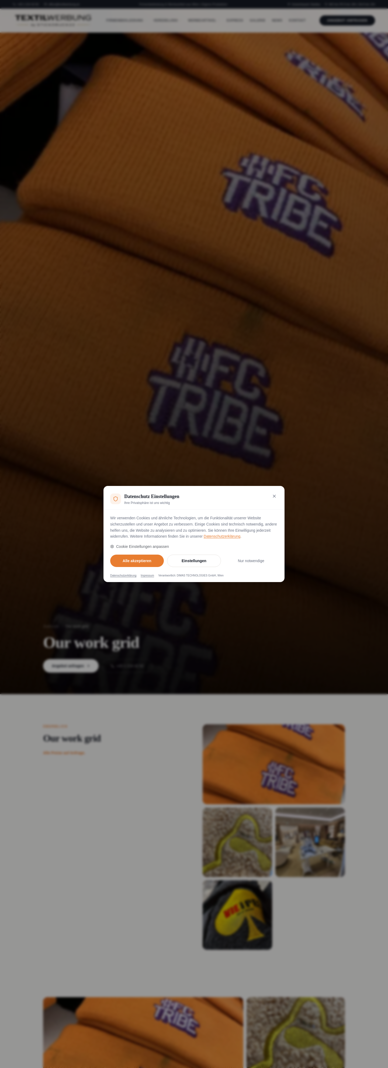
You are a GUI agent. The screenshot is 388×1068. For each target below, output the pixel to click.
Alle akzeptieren (137, 561)
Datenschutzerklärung (222, 536)
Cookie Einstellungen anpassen (139, 546)
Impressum (147, 575)
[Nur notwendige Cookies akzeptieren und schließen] (274, 496)
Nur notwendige (251, 561)
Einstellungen (194, 561)
